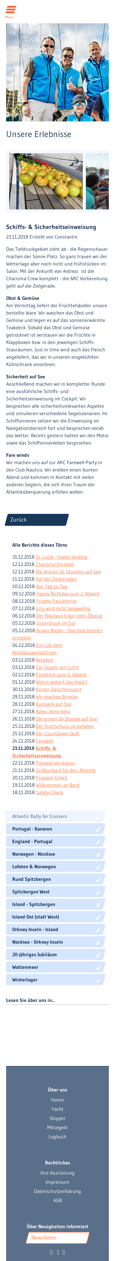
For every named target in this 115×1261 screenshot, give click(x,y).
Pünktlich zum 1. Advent (61, 674)
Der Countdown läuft (57, 733)
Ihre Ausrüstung (57, 1173)
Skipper (57, 1118)
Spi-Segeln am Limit (57, 667)
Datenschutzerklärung (57, 1191)
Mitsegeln (57, 1127)
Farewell (44, 741)
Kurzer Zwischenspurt (59, 689)
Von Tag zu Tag (51, 586)
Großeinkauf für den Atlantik (66, 770)
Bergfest (45, 660)
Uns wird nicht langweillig (63, 608)
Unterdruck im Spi (55, 623)
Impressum (58, 1182)
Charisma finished (55, 564)
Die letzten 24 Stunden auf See (68, 571)
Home (57, 1100)
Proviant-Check (51, 777)
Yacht (57, 1109)
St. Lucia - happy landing (61, 557)
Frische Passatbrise (56, 601)
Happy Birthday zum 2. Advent (68, 593)
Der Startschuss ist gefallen (65, 726)
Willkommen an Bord (57, 785)
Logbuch (57, 1136)
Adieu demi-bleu (53, 711)
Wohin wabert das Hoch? (61, 682)
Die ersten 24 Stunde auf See (66, 719)
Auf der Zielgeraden (56, 579)
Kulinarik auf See (53, 704)
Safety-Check (49, 792)
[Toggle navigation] (11, 10)
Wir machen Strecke (57, 697)
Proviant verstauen (55, 763)
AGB (57, 1200)
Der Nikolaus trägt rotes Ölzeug (69, 616)
